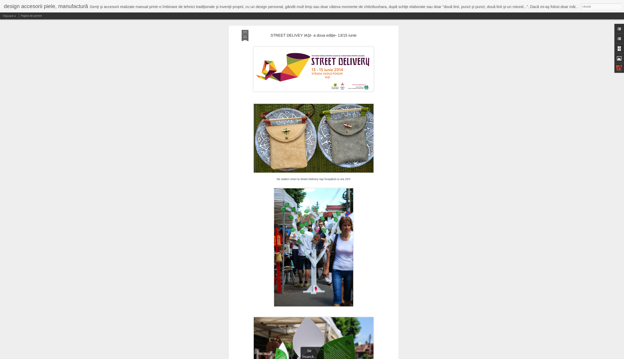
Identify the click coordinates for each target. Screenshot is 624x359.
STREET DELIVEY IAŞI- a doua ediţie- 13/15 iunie (313, 32)
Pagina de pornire (31, 15)
